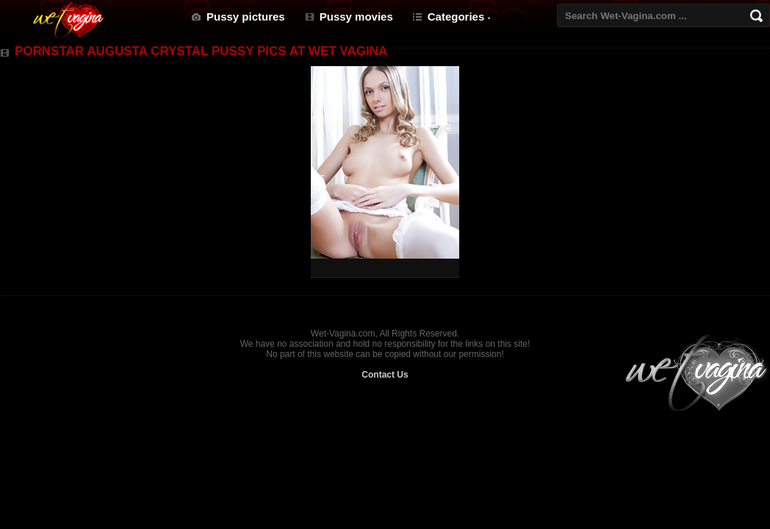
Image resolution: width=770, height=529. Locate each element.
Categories (456, 16)
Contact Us (384, 375)
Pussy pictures (245, 16)
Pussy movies (356, 16)
